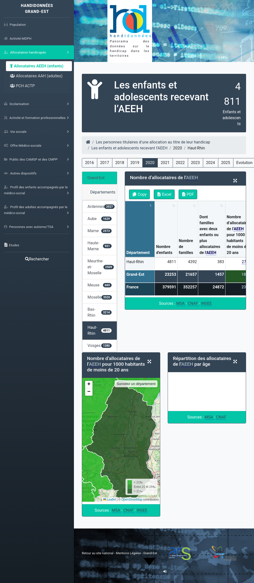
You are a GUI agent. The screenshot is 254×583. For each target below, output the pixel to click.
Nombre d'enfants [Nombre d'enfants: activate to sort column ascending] (164, 249)
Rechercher (37, 259)
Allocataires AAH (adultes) (36, 76)
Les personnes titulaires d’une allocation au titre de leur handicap (153, 142)
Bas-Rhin (100, 312)
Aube (100, 218)
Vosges (100, 345)
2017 (104, 162)
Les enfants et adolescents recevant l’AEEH (129, 148)
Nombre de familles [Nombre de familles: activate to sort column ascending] (186, 246)
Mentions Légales (129, 553)
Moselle (100, 297)
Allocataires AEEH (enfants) (37, 66)
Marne (100, 230)
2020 (150, 162)
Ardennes (101, 206)
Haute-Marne (100, 246)
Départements (102, 192)
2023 (195, 162)
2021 (165, 162)
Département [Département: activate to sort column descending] (138, 252)
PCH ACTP (22, 85)
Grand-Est (96, 177)
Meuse (100, 285)
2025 (225, 162)
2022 (180, 162)
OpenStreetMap (131, 499)
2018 (119, 162)
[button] (89, 384)
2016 (89, 162)
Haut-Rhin (100, 330)
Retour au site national (97, 553)
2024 (210, 162)
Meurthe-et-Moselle (101, 267)
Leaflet (109, 499)
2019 (134, 162)
